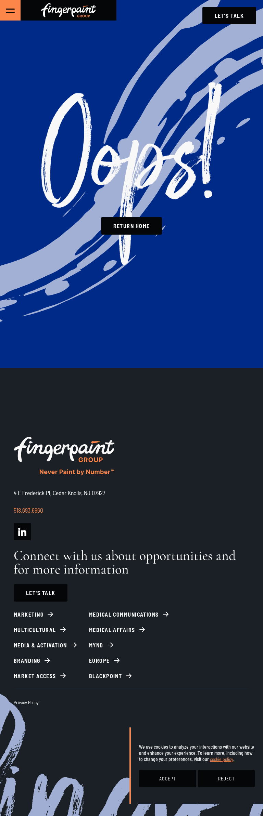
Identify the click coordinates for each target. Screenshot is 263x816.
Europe (99, 660)
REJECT (226, 778)
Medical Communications (124, 614)
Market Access (35, 676)
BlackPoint (105, 676)
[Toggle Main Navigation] (10, 10)
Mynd (96, 645)
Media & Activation (40, 645)
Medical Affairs (112, 630)
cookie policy (221, 759)
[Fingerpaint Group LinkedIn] (22, 531)
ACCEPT (167, 778)
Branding (27, 660)
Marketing (28, 614)
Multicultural (35, 630)
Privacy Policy (26, 702)
